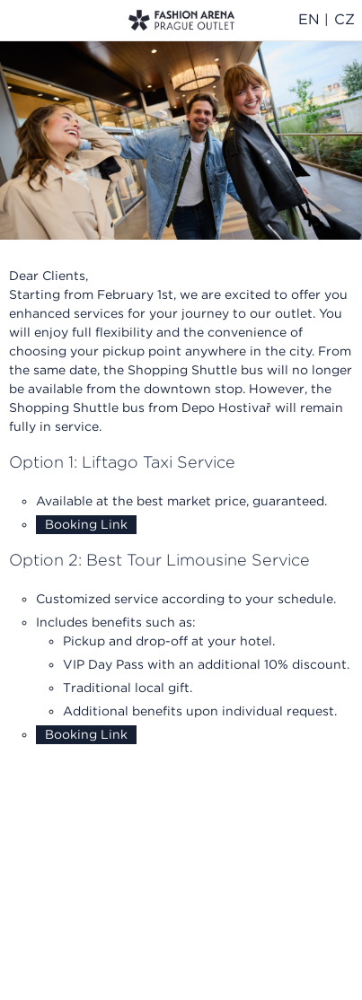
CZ (344, 19)
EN (309, 19)
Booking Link (86, 524)
